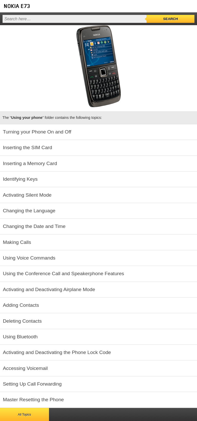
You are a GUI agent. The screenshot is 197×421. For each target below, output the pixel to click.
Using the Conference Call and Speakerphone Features (63, 273)
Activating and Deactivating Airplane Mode (49, 289)
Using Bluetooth (20, 336)
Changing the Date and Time (34, 226)
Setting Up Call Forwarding (32, 384)
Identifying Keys (20, 179)
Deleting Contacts (22, 321)
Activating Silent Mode (27, 195)
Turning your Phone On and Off (37, 132)
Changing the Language (29, 210)
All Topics (24, 414)
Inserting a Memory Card (30, 163)
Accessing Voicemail (25, 368)
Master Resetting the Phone (33, 399)
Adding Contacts (21, 305)
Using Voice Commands (29, 258)
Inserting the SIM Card (27, 147)
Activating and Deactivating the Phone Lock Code (57, 352)
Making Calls (17, 242)
